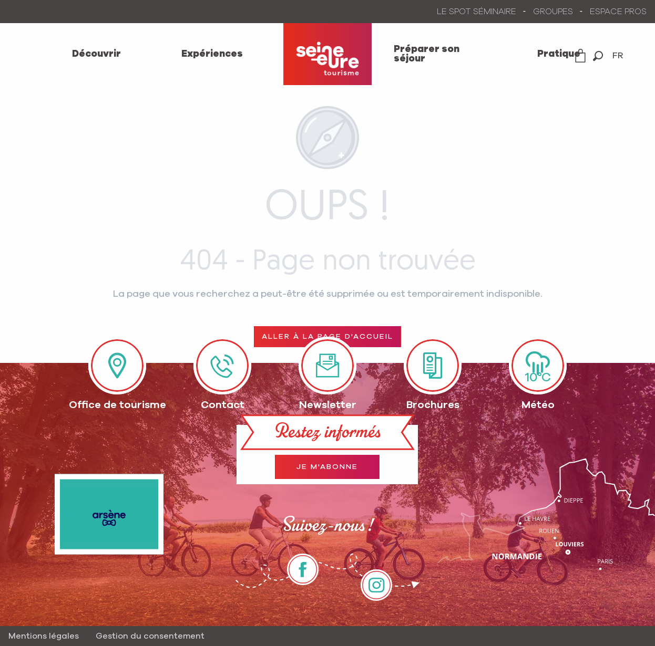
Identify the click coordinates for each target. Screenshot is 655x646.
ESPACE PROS (618, 11)
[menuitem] (96, 54)
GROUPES (553, 11)
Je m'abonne (327, 467)
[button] (598, 56)
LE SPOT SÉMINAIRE (476, 11)
